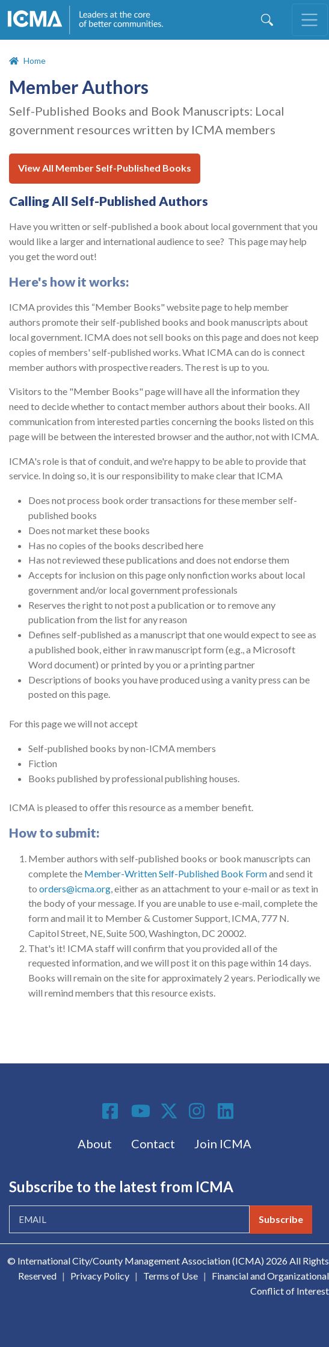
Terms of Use (170, 1275)
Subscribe (281, 1219)
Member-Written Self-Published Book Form (175, 873)
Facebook (111, 1111)
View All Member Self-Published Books (104, 167)
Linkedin (227, 1111)
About (95, 1143)
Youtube (140, 1112)
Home (34, 60)
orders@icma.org (75, 888)
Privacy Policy (99, 1275)
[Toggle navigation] (310, 20)
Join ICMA (222, 1143)
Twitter (169, 1111)
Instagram (198, 1111)
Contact (153, 1143)
